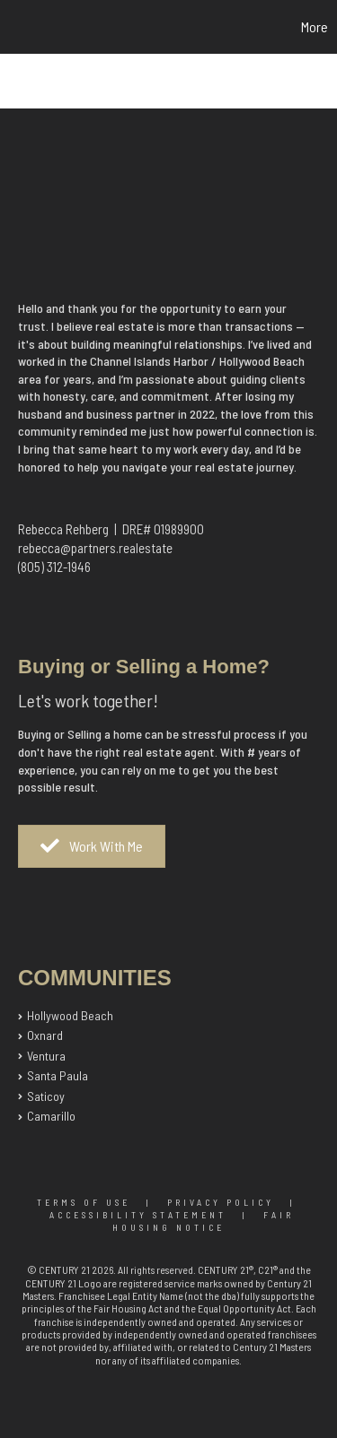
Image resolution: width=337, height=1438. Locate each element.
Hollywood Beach (70, 1015)
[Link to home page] (16, 27)
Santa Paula (57, 1075)
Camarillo (51, 1115)
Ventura (46, 1055)
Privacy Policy (220, 1202)
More (314, 26)
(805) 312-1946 (54, 567)
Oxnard (45, 1035)
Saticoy (46, 1096)
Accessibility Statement (137, 1214)
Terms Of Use (83, 1202)
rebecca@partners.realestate (95, 548)
